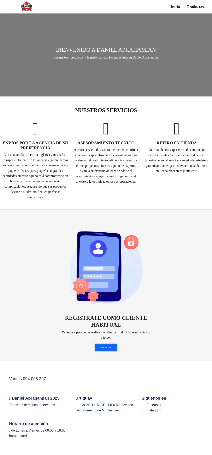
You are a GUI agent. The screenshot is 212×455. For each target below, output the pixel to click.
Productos (195, 7)
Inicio (175, 7)
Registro (106, 347)
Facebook (151, 405)
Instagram (151, 410)
